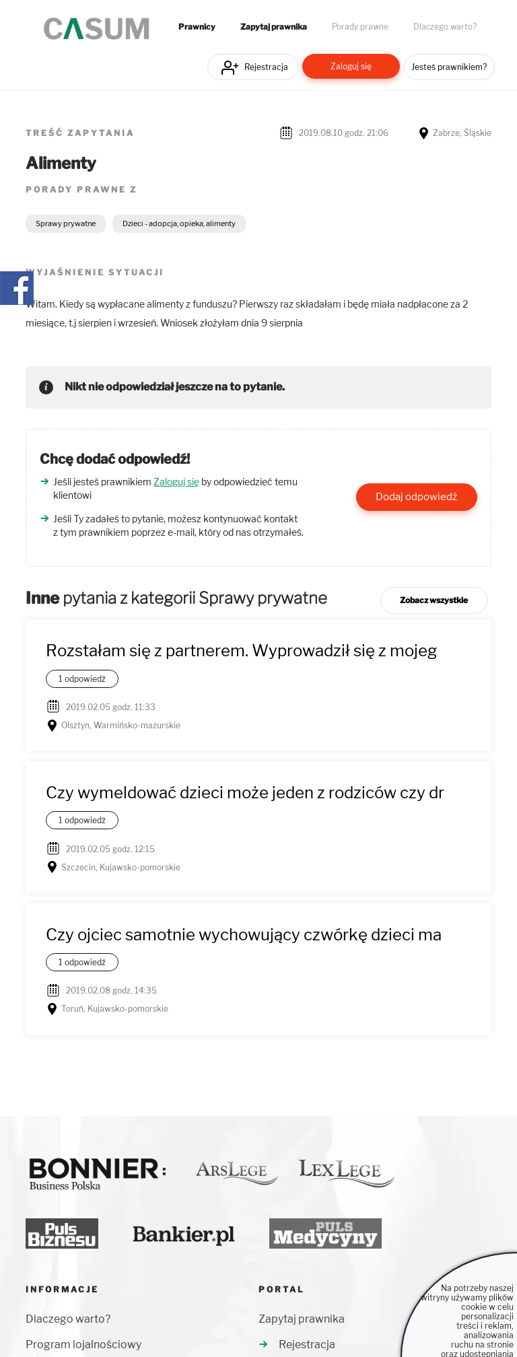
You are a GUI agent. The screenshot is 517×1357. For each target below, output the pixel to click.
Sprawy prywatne (66, 223)
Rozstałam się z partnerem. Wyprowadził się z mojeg (241, 650)
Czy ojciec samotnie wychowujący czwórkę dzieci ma (244, 934)
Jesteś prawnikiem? (449, 67)
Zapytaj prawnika (273, 27)
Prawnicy (196, 27)
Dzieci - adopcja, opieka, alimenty (179, 223)
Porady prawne (360, 27)
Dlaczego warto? (445, 27)
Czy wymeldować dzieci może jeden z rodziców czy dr (245, 792)
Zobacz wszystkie (434, 600)
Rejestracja (266, 67)
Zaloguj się (351, 66)
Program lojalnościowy (83, 1344)
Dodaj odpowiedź (416, 497)
